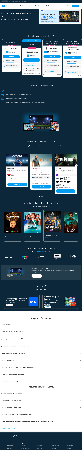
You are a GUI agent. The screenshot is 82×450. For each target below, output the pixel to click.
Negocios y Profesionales (14, 1)
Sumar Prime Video (41, 187)
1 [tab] (39, 196)
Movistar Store (39, 448)
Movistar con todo (39, 6)
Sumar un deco (37, 276)
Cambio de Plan (39, 445)
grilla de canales (39, 251)
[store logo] (3, 6)
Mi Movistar (75, 5)
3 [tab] (42, 196)
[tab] (41, 324)
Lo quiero (11, 56)
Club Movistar (68, 448)
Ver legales (3, 425)
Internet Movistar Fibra (25, 448)
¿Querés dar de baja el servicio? (8, 428)
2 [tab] (41, 196)
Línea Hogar (23, 445)
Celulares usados (9, 448)
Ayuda (47, 6)
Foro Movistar (53, 448)
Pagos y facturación (55, 445)
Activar (47, 306)
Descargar (9, 304)
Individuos (4, 1)
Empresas (24, 1)
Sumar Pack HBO (65, 191)
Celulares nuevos (9, 445)
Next (76, 165)
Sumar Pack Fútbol (17, 184)
